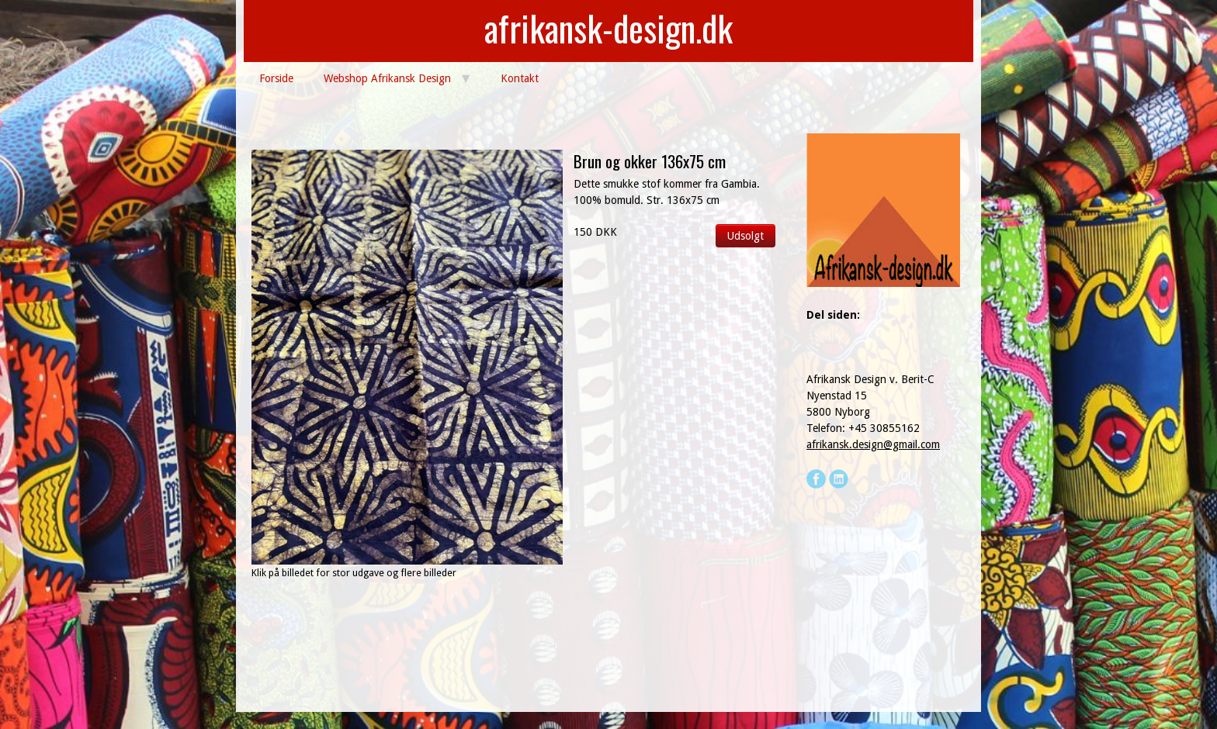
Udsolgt (745, 236)
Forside (276, 78)
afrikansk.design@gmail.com (873, 444)
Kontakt (520, 78)
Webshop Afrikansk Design (387, 78)
